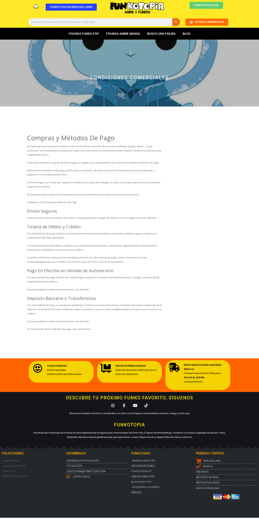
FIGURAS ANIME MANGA (123, 33)
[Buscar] (176, 22)
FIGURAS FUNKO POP (84, 33)
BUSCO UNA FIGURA (161, 33)
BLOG (186, 33)
